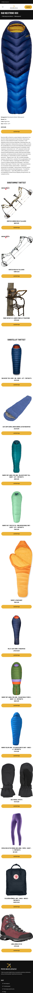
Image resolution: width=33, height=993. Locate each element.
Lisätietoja (16, 131)
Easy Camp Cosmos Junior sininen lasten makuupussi (16, 427)
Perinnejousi (6, 983)
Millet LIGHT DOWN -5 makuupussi (16, 648)
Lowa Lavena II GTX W (16, 944)
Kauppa (28, 7)
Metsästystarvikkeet (7, 16)
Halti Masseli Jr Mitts (16, 799)
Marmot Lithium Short (16, 600)
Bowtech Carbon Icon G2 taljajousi (16, 221)
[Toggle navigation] (2, 7)
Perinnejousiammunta (8, 989)
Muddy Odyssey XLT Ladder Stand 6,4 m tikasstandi (16, 318)
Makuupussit (18, 16)
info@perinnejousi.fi (5, 1)
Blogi (4, 991)
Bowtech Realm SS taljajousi (16, 269)
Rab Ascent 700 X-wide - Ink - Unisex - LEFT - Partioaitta (16, 378)
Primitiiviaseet (6, 986)
